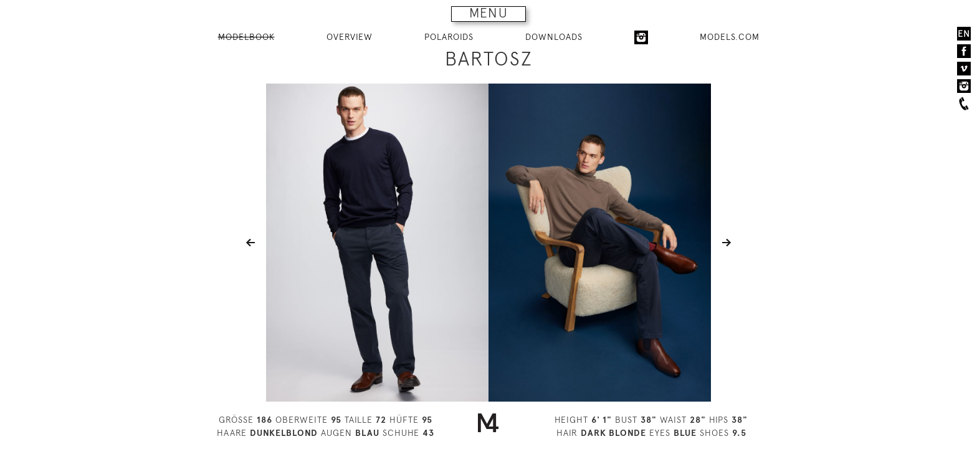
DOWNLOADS (554, 36)
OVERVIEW (349, 36)
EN (964, 33)
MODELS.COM (730, 36)
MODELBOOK (246, 36)
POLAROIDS (449, 36)
